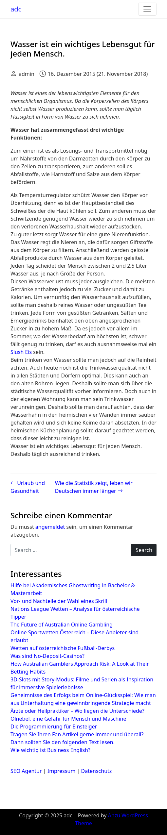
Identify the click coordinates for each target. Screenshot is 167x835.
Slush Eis (21, 352)
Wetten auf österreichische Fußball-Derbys (62, 648)
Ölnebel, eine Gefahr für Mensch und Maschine (68, 718)
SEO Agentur (26, 771)
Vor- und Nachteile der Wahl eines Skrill (58, 601)
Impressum (61, 771)
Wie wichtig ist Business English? (50, 750)
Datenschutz (96, 771)
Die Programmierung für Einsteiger (53, 726)
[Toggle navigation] (147, 9)
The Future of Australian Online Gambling (61, 624)
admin (26, 73)
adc (15, 9)
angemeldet (50, 526)
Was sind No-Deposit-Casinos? (47, 656)
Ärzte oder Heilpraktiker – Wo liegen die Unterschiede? (77, 710)
